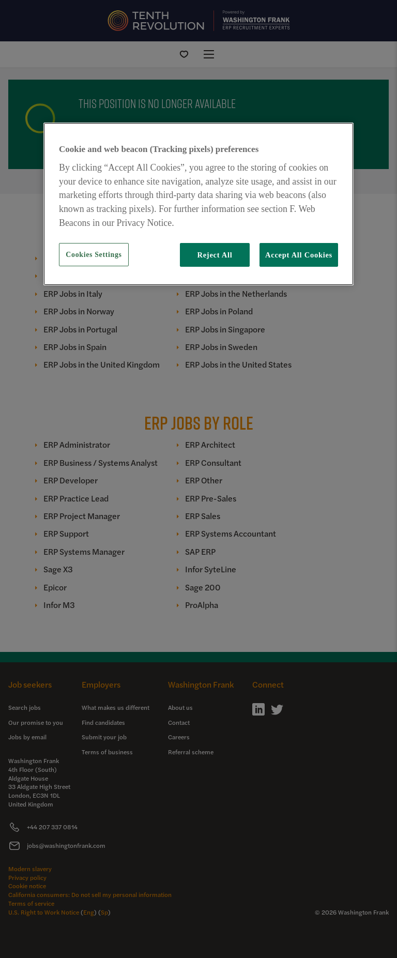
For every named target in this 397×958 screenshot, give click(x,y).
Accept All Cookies (298, 255)
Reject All (214, 255)
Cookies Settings (93, 254)
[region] (198, 204)
